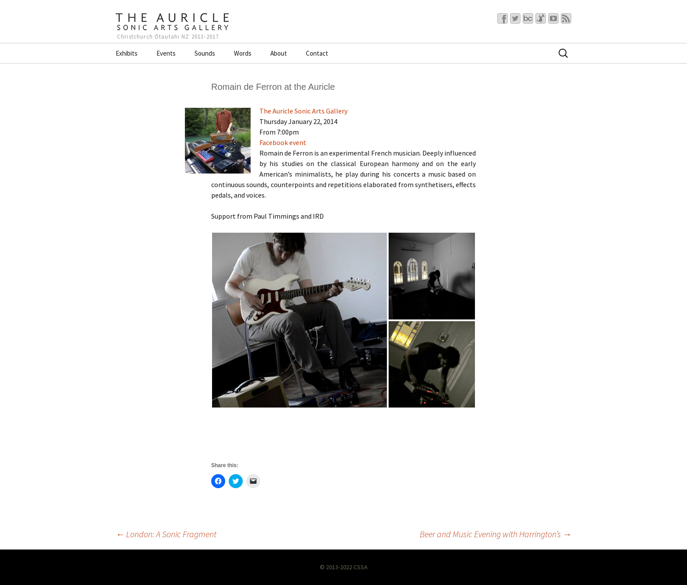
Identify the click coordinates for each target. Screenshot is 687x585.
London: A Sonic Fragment (166, 533)
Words (242, 53)
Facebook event (282, 142)
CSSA (361, 567)
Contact (317, 53)
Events (166, 53)
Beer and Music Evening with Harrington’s (495, 533)
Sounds (205, 53)
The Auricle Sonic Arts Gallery (303, 110)
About (278, 53)
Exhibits (127, 53)
